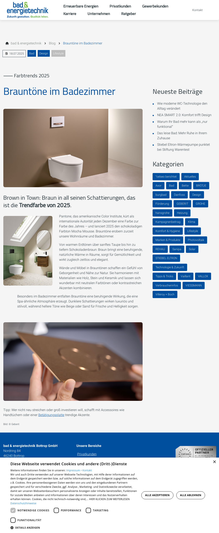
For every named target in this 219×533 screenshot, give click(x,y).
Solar (192, 249)
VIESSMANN (193, 285)
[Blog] (52, 43)
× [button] (214, 462)
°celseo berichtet (166, 176)
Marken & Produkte (168, 240)
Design (43, 53)
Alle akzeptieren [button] (157, 495)
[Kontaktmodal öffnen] (195, 10)
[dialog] (109, 495)
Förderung (162, 203)
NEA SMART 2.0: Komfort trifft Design (184, 115)
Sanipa (176, 249)
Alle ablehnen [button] (190, 495)
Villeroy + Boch (165, 294)
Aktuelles (190, 176)
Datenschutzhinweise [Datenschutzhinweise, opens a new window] (23, 503)
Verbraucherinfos (167, 285)
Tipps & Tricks (164, 276)
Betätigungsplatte (51, 415)
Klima (191, 221)
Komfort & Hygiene (168, 231)
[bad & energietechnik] (26, 43)
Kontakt (87, 470)
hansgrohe (162, 212)
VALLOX (203, 276)
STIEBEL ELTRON (166, 258)
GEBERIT (182, 203)
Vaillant (185, 276)
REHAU (160, 249)
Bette (185, 185)
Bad (31, 53)
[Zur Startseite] (32, 10)
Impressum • (74, 470)
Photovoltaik (196, 240)
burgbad (161, 194)
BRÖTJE (201, 185)
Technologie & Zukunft (170, 267)
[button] (74, 527)
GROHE (200, 203)
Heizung (182, 212)
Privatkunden (87, 454)
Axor (159, 185)
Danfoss (179, 194)
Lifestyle (58, 53)
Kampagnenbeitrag (168, 221)
